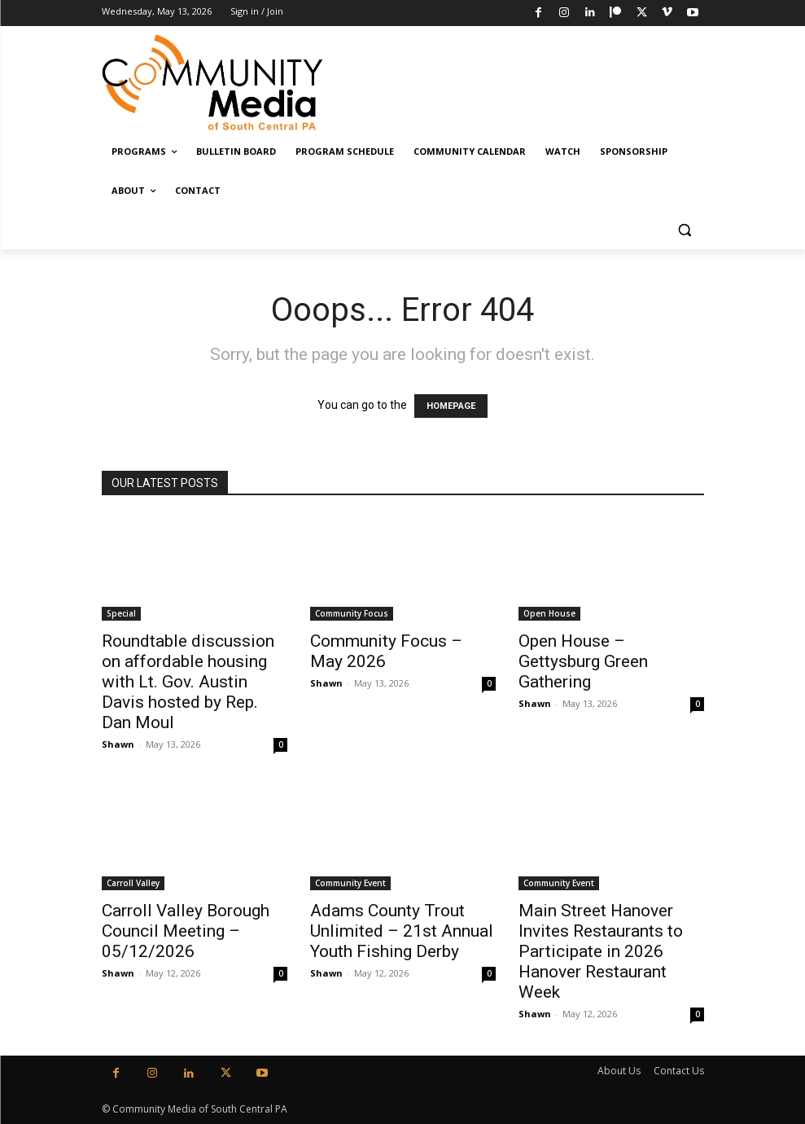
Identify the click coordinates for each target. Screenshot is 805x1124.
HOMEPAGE (451, 406)
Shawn (118, 744)
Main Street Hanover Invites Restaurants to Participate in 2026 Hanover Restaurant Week (600, 951)
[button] (685, 230)
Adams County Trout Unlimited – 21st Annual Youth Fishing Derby (401, 931)
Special (121, 613)
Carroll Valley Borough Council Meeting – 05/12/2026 (185, 931)
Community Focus (351, 613)
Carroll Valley (133, 883)
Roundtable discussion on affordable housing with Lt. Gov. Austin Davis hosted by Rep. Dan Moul (188, 681)
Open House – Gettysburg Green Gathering (583, 661)
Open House (549, 613)
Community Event (350, 883)
